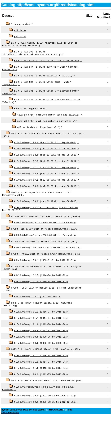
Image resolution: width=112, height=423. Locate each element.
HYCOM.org (56, 416)
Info (70, 416)
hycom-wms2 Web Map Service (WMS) (23, 416)
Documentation (10, 419)
